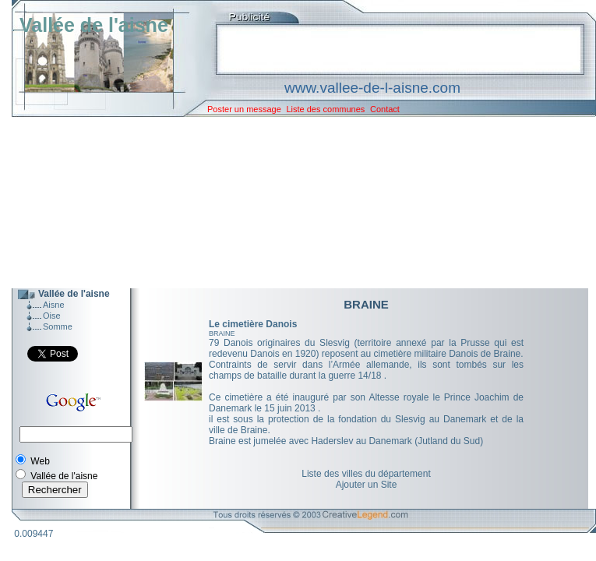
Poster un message (244, 109)
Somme (57, 326)
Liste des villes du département (366, 473)
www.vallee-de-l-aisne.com (372, 87)
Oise (52, 315)
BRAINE (222, 333)
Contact (385, 109)
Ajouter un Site (366, 484)
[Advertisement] (292, 202)
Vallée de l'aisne (93, 25)
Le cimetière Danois (253, 324)
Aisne (54, 304)
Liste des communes (325, 109)
